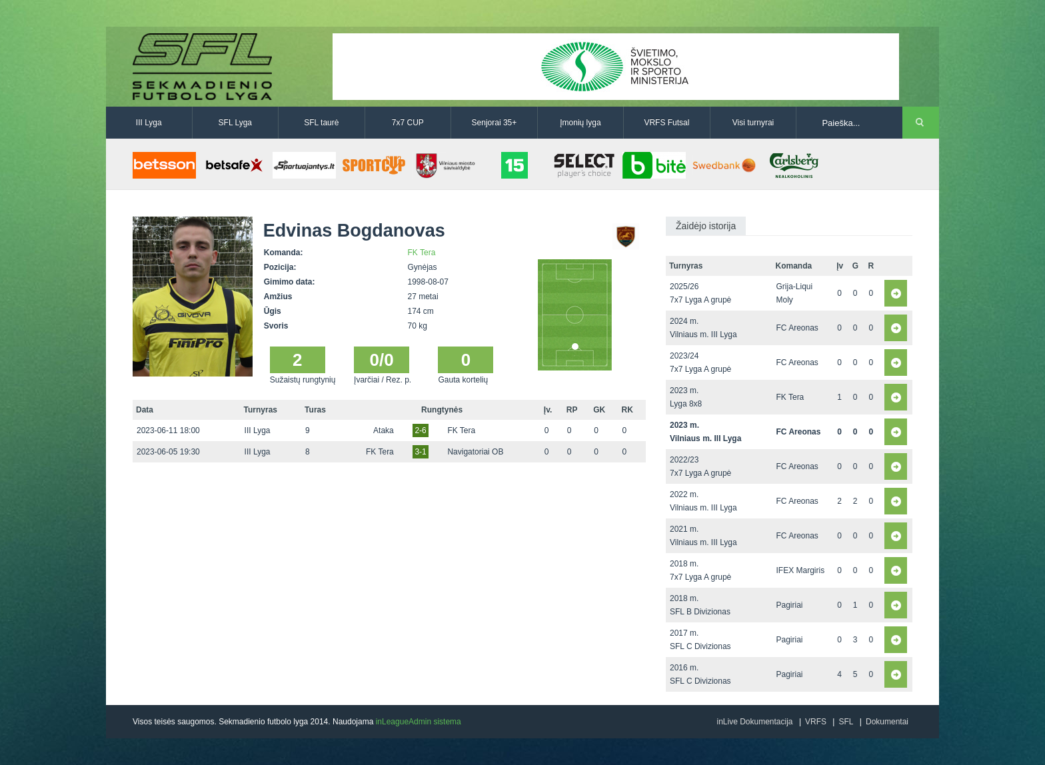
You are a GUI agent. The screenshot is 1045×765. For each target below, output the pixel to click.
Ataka (383, 430)
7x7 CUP (408, 122)
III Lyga (149, 122)
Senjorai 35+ (494, 122)
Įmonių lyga (580, 122)
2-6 (420, 430)
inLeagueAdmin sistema (418, 721)
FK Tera (422, 252)
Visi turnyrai (753, 122)
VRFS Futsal (666, 122)
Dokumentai (887, 721)
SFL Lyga (235, 122)
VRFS (815, 721)
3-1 (420, 451)
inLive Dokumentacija (754, 721)
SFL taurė (321, 122)
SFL (845, 721)
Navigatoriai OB (475, 451)
